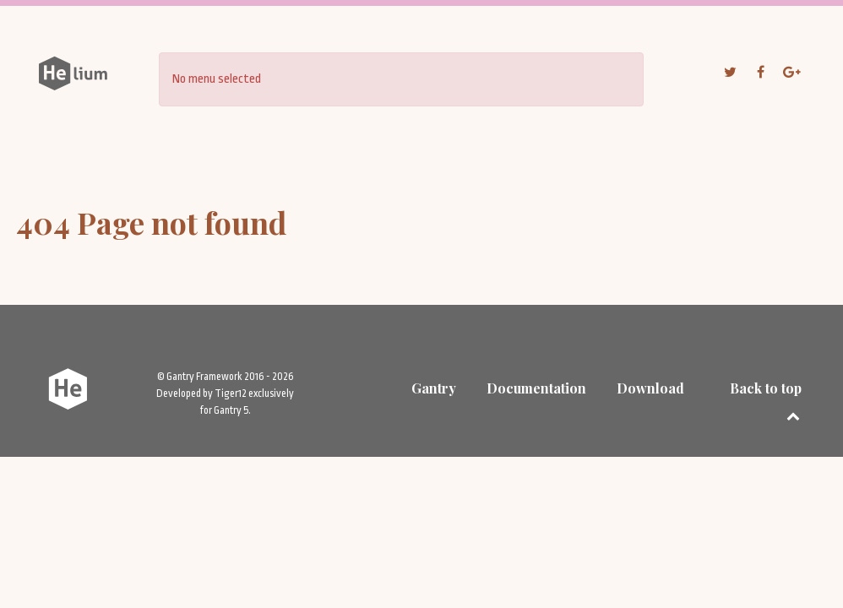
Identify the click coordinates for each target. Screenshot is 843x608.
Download (650, 388)
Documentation (536, 388)
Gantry (433, 388)
